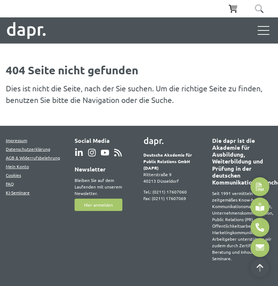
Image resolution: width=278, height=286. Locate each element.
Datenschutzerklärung (28, 149)
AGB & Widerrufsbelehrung (33, 158)
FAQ (10, 184)
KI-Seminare (18, 192)
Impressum (16, 140)
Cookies (13, 175)
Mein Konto (17, 166)
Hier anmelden (98, 205)
